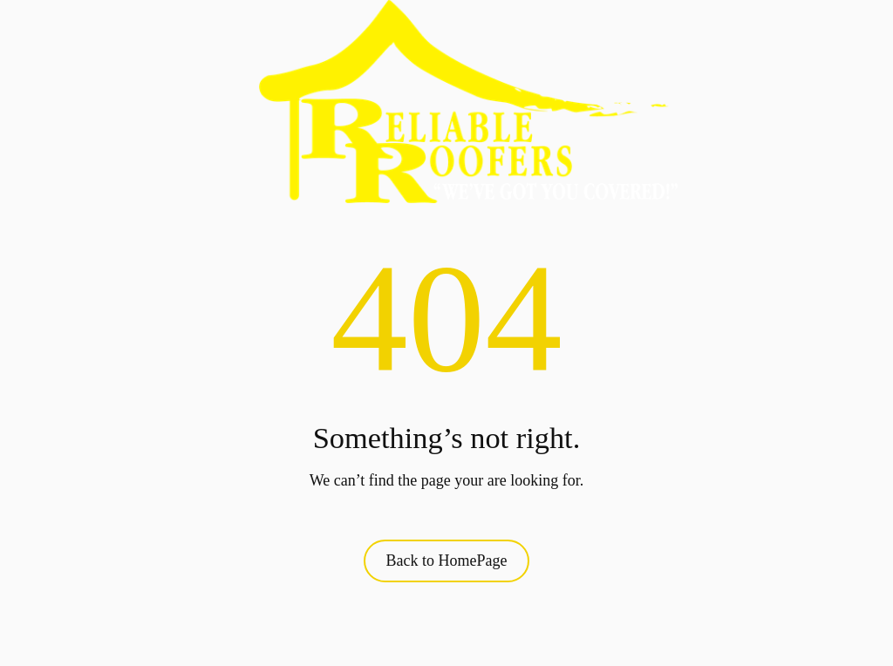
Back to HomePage (447, 560)
